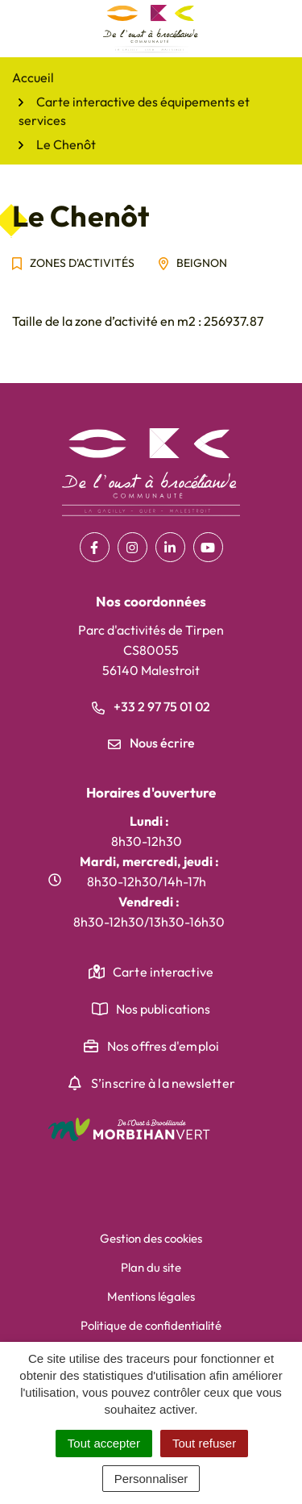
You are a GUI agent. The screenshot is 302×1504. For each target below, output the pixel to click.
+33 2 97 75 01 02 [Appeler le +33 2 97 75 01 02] (151, 706)
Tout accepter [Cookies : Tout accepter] (104, 1443)
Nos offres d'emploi (163, 1046)
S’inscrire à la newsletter (163, 1083)
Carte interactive (163, 972)
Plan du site (151, 1267)
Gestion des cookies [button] (151, 1238)
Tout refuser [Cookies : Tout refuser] (204, 1443)
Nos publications (163, 1009)
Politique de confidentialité (151, 1325)
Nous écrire (151, 743)
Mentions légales (151, 1296)
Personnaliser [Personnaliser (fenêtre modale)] (151, 1478)
